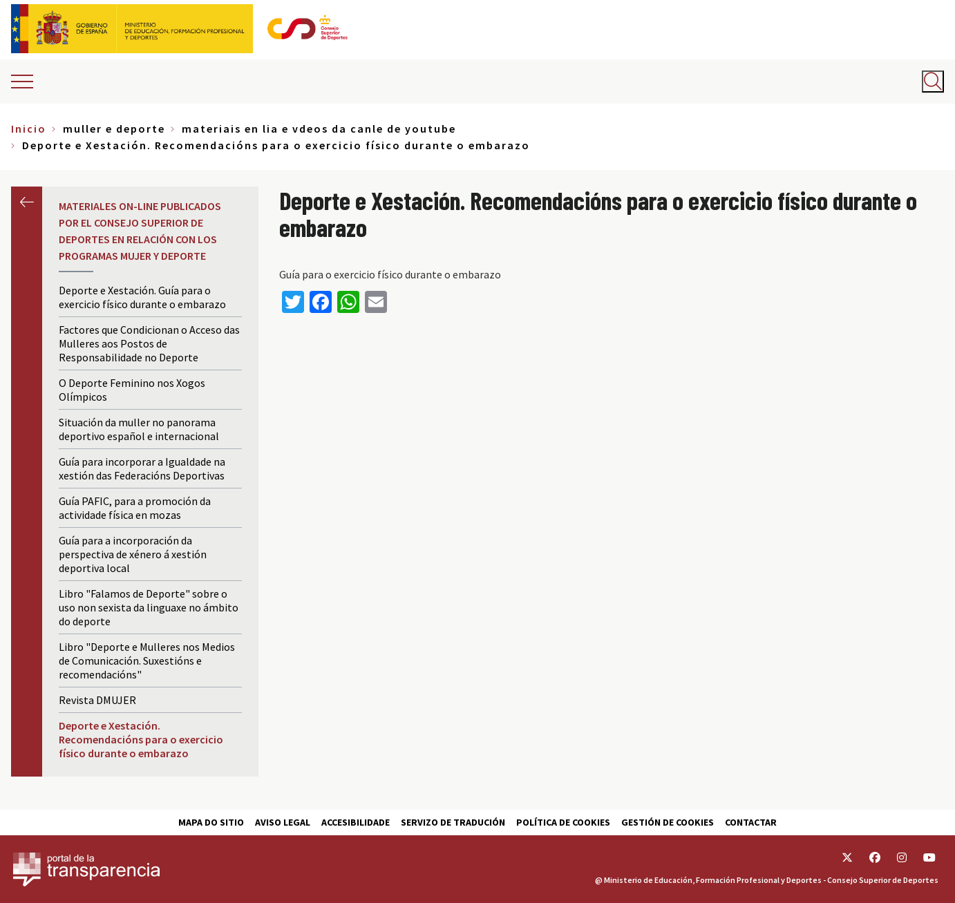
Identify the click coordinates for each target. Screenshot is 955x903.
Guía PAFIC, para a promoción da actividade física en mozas (135, 508)
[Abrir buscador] (933, 81)
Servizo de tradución (453, 822)
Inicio (28, 128)
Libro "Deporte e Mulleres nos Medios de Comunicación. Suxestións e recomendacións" (147, 660)
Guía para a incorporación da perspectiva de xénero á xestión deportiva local (133, 554)
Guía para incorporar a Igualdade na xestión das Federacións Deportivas (142, 468)
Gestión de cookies (667, 822)
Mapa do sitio (211, 822)
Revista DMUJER (97, 700)
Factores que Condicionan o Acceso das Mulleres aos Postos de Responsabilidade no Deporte (149, 343)
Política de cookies (563, 822)
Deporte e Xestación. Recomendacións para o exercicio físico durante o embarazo (141, 739)
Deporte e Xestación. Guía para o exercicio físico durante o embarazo (142, 297)
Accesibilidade (355, 822)
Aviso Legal (282, 822)
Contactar (751, 822)
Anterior (26, 202)
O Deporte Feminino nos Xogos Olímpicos (132, 389)
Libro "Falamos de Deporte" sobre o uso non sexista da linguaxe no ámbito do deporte (148, 607)
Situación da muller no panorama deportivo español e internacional (139, 429)
